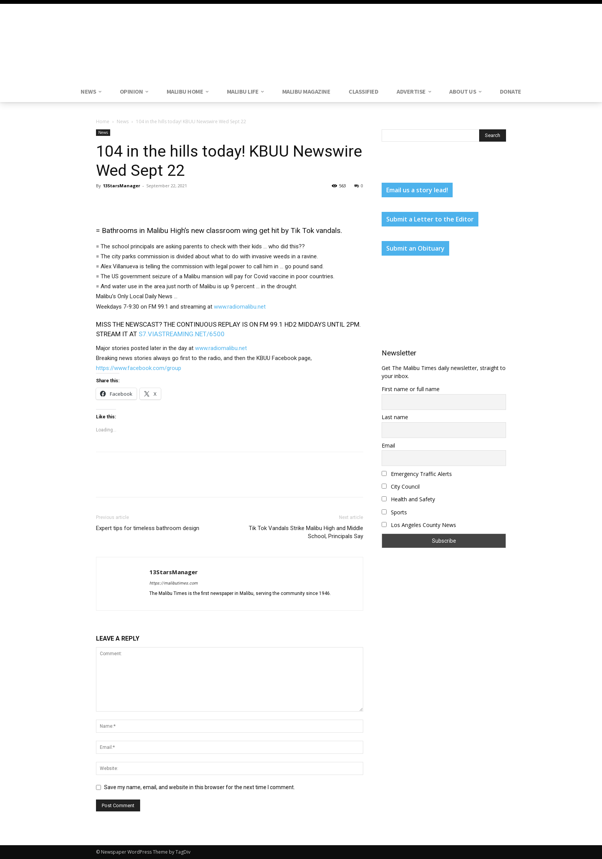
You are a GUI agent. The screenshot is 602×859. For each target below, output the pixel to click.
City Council (401, 486)
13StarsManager (121, 185)
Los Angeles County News (419, 525)
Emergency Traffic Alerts (417, 473)
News (123, 121)
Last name (395, 417)
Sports (394, 512)
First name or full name (411, 389)
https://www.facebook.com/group (138, 368)
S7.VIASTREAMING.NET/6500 (182, 334)
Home (102, 121)
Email (388, 445)
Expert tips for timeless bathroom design (147, 528)
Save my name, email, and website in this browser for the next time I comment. (199, 787)
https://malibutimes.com (173, 583)
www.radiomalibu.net (240, 306)
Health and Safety (408, 499)
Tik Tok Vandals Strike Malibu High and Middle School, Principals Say (306, 532)
